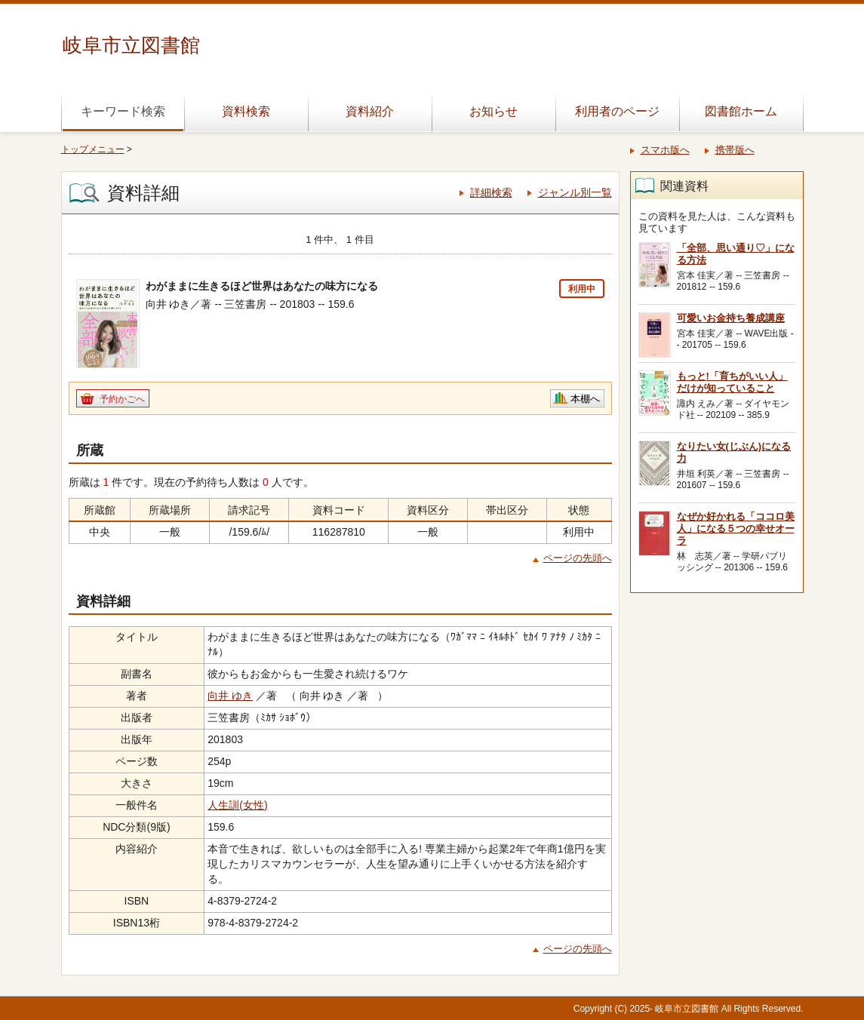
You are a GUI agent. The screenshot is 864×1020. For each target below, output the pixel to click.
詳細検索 (491, 192)
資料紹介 (370, 111)
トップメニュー (93, 149)
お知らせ (493, 111)
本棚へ (585, 398)
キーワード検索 (123, 111)
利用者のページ (617, 111)
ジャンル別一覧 (575, 192)
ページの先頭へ (577, 558)
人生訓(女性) (237, 805)
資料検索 (246, 111)
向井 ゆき (230, 696)
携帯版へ (735, 149)
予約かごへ (122, 399)
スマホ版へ (665, 149)
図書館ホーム (741, 111)
